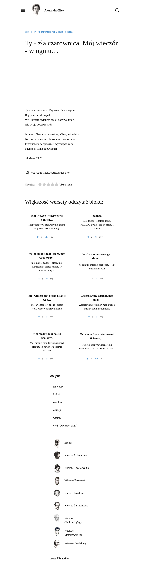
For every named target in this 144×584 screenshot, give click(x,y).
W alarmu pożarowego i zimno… (97, 256)
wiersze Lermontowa (76, 505)
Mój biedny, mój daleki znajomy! (47, 335)
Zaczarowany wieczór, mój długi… (97, 297)
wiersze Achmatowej (76, 455)
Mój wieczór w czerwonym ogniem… (47, 217)
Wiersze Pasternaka (75, 480)
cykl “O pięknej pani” (65, 425)
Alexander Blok (54, 10)
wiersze (57, 417)
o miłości (58, 401)
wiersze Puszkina (74, 492)
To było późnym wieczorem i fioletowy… (97, 336)
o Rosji (57, 409)
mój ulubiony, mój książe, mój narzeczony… (47, 255)
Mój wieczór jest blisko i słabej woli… (47, 297)
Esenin (68, 442)
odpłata (96, 215)
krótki (56, 394)
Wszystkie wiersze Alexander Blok (50, 172)
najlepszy (58, 386)
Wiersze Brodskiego (75, 542)
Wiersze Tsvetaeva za (76, 467)
